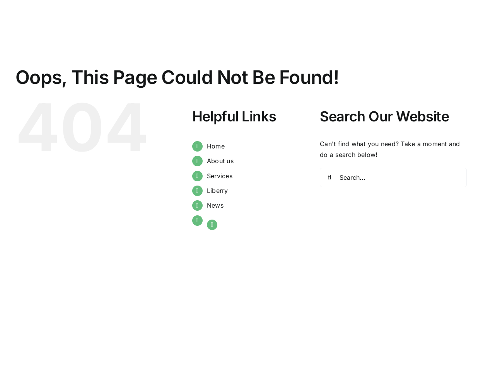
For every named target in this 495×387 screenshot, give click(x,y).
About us (220, 161)
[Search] (329, 177)
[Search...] (393, 177)
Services (219, 176)
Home (216, 146)
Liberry (217, 190)
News (215, 205)
